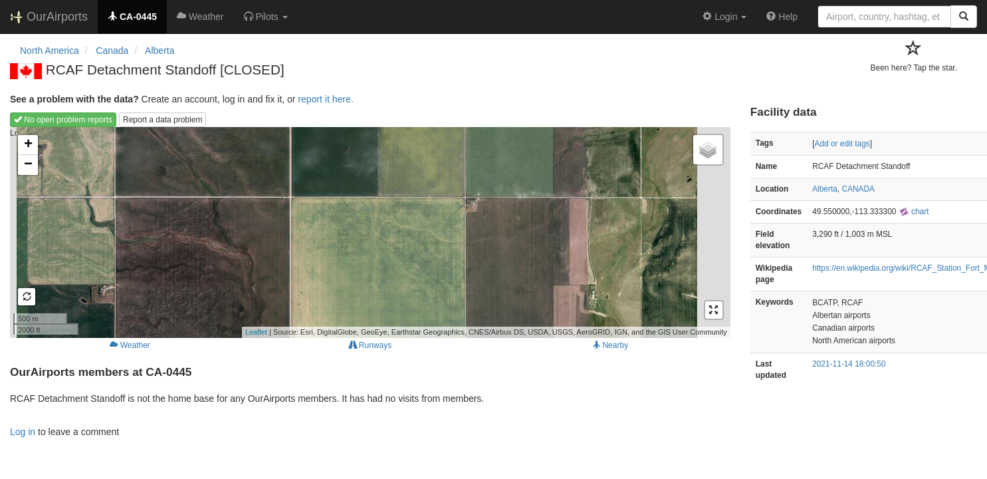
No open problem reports (63, 119)
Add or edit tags (841, 143)
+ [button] (28, 145)
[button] (266, 16)
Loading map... (368, 232)
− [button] (28, 165)
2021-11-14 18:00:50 (848, 364)
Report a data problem (162, 119)
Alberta (824, 189)
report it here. (325, 99)
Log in (22, 431)
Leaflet (256, 332)
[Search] (963, 16)
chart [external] (914, 211)
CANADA (858, 189)
